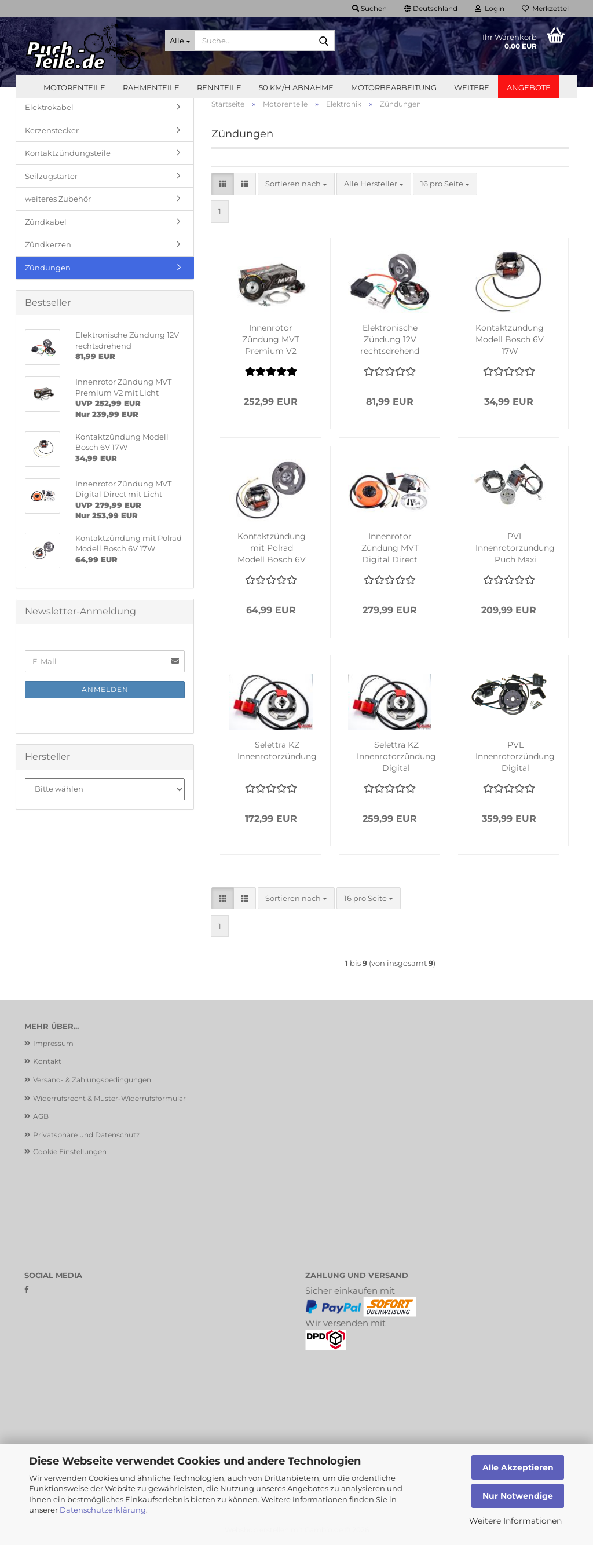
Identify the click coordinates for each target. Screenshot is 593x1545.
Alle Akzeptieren (518, 1467)
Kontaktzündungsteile (68, 153)
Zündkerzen (48, 244)
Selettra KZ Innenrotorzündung (277, 750)
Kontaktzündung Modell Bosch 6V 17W (509, 339)
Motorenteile (74, 87)
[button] (431, 8)
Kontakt (47, 1061)
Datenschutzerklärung (103, 1509)
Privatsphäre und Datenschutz (86, 1134)
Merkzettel (545, 8)
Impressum (53, 1043)
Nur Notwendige (517, 1496)
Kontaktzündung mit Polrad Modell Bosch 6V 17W (271, 548)
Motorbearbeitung (394, 87)
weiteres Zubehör (58, 198)
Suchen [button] (369, 8)
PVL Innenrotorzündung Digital (515, 756)
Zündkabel (46, 221)
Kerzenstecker (52, 130)
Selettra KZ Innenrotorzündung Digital (396, 756)
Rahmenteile (151, 87)
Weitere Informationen (515, 1520)
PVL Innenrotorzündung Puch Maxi (515, 548)
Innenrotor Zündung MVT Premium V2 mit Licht (270, 340)
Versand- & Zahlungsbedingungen (92, 1079)
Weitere (471, 87)
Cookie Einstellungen (70, 1151)
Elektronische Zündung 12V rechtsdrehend (389, 339)
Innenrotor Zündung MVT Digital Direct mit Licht (390, 548)
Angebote (529, 87)
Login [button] (489, 8)
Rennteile (219, 87)
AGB (41, 1116)
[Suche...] (180, 40)
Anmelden (105, 689)
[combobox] (296, 184)
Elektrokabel (49, 107)
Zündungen (48, 267)
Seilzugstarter (51, 176)
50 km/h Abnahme (296, 87)
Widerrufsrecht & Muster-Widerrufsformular (109, 1098)
